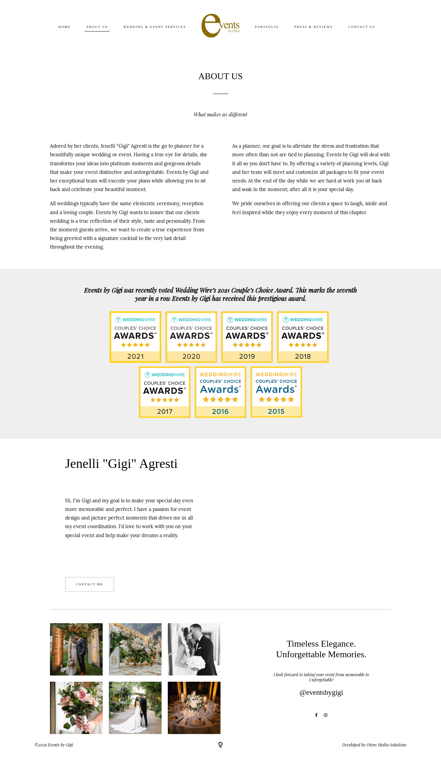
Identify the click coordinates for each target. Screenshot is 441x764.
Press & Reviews (313, 26)
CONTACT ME (89, 584)
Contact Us (361, 26)
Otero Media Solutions (387, 744)
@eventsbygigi (321, 692)
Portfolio (267, 26)
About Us (97, 26)
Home (65, 26)
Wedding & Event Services (154, 26)
